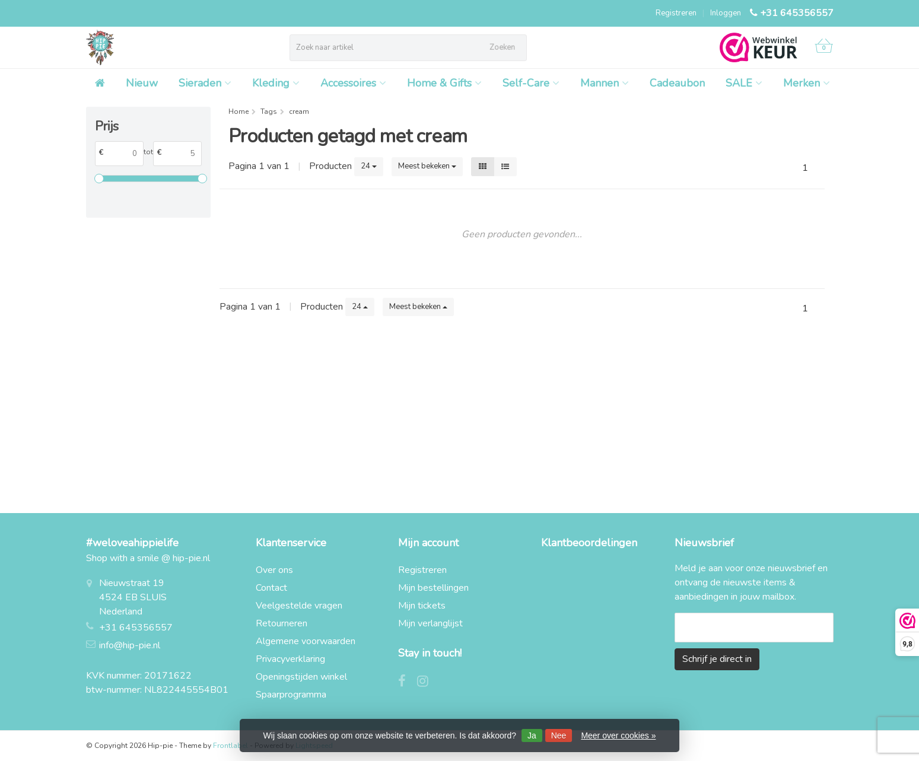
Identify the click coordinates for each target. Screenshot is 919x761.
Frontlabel (230, 745)
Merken (806, 83)
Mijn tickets (422, 605)
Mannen (604, 83)
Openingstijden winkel (301, 676)
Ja (531, 735)
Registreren (676, 13)
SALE (744, 83)
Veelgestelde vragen (299, 605)
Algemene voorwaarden (305, 641)
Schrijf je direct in (717, 659)
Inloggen (725, 13)
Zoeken (502, 47)
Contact (271, 587)
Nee (559, 735)
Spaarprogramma (291, 694)
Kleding (276, 83)
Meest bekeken (427, 166)
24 (369, 166)
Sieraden (205, 83)
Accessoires (353, 83)
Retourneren (281, 623)
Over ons (274, 570)
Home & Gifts (444, 83)
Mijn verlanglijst (430, 623)
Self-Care (531, 83)
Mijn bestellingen (433, 587)
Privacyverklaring (290, 659)
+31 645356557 (797, 13)
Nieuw (142, 83)
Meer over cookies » (618, 735)
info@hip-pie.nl (129, 645)
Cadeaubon (677, 83)
